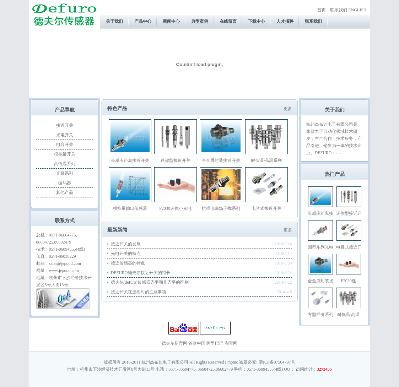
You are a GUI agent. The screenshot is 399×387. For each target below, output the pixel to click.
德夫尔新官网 (174, 343)
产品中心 (142, 21)
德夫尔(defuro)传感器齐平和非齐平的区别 (150, 282)
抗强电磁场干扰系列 (221, 208)
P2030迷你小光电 (175, 208)
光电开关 (64, 134)
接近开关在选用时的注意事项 (138, 291)
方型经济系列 (320, 314)
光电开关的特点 (126, 253)
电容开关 (64, 144)
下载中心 (256, 21)
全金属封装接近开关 (221, 160)
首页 (321, 9)
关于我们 (114, 21)
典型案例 (199, 21)
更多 (288, 108)
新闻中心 (171, 21)
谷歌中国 (196, 343)
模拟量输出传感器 (130, 208)
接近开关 (64, 125)
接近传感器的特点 (128, 263)
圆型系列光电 (320, 247)
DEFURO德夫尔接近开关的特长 (141, 272)
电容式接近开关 (266, 208)
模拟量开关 (64, 154)
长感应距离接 (320, 213)
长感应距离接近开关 (130, 160)
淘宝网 (231, 343)
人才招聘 (284, 21)
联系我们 (338, 9)
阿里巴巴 (214, 343)
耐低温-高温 (348, 314)
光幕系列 (64, 173)
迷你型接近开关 (175, 160)
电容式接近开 (349, 247)
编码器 (64, 182)
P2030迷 (348, 280)
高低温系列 (64, 163)
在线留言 (228, 21)
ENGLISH (357, 9)
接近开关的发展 (126, 243)
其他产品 (64, 192)
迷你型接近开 (349, 213)
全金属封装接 (320, 280)
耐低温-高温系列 (266, 160)
